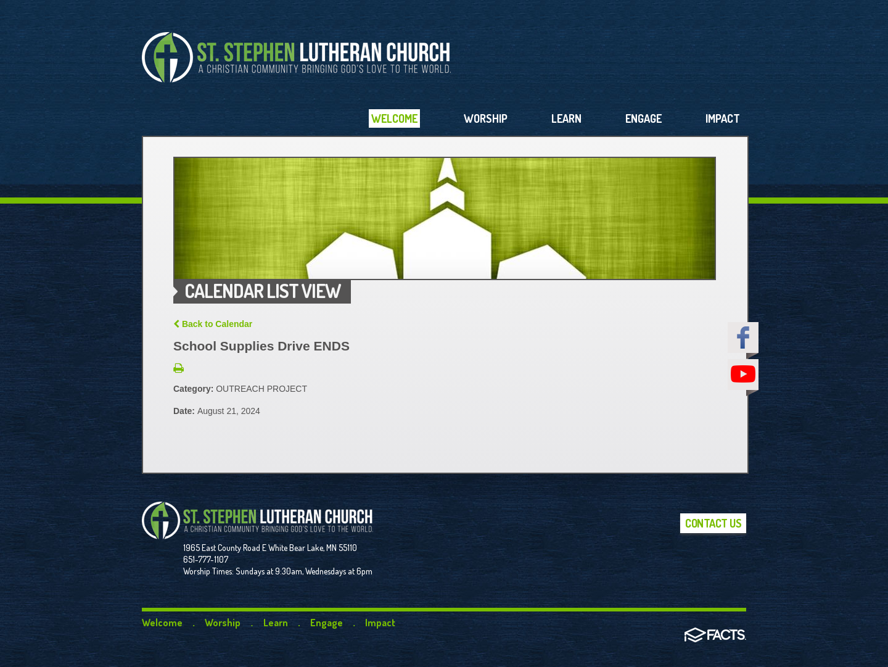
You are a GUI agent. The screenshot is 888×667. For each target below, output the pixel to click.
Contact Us (713, 523)
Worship (222, 622)
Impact (380, 622)
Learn (275, 622)
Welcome (162, 622)
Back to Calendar (212, 324)
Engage (326, 622)
